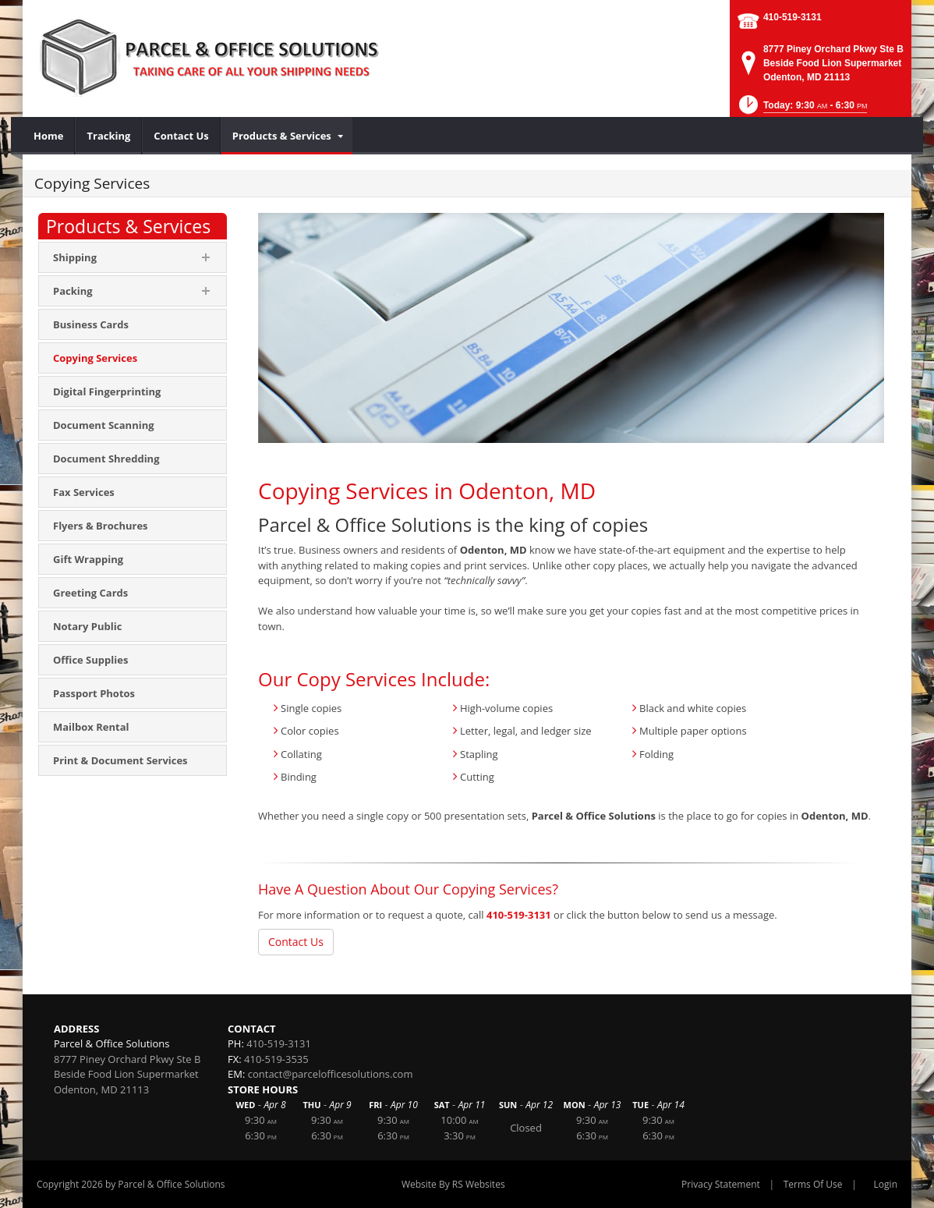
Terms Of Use (813, 1184)
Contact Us (296, 941)
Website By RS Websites (453, 1184)
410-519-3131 (792, 17)
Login (885, 1184)
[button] (802, 109)
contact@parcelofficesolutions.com (330, 1074)
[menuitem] (49, 135)
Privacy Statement (720, 1184)
